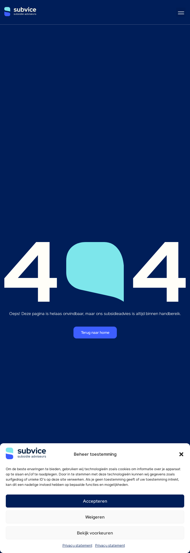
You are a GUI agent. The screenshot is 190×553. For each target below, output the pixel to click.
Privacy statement (77, 545)
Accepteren (95, 501)
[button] (181, 454)
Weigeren (95, 517)
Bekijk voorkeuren (95, 533)
